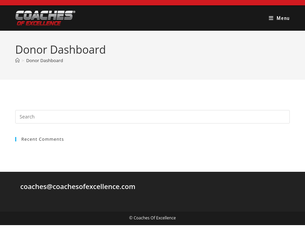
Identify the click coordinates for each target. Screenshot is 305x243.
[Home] (17, 60)
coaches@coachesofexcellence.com (77, 186)
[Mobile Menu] (279, 18)
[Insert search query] (152, 117)
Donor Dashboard (44, 60)
